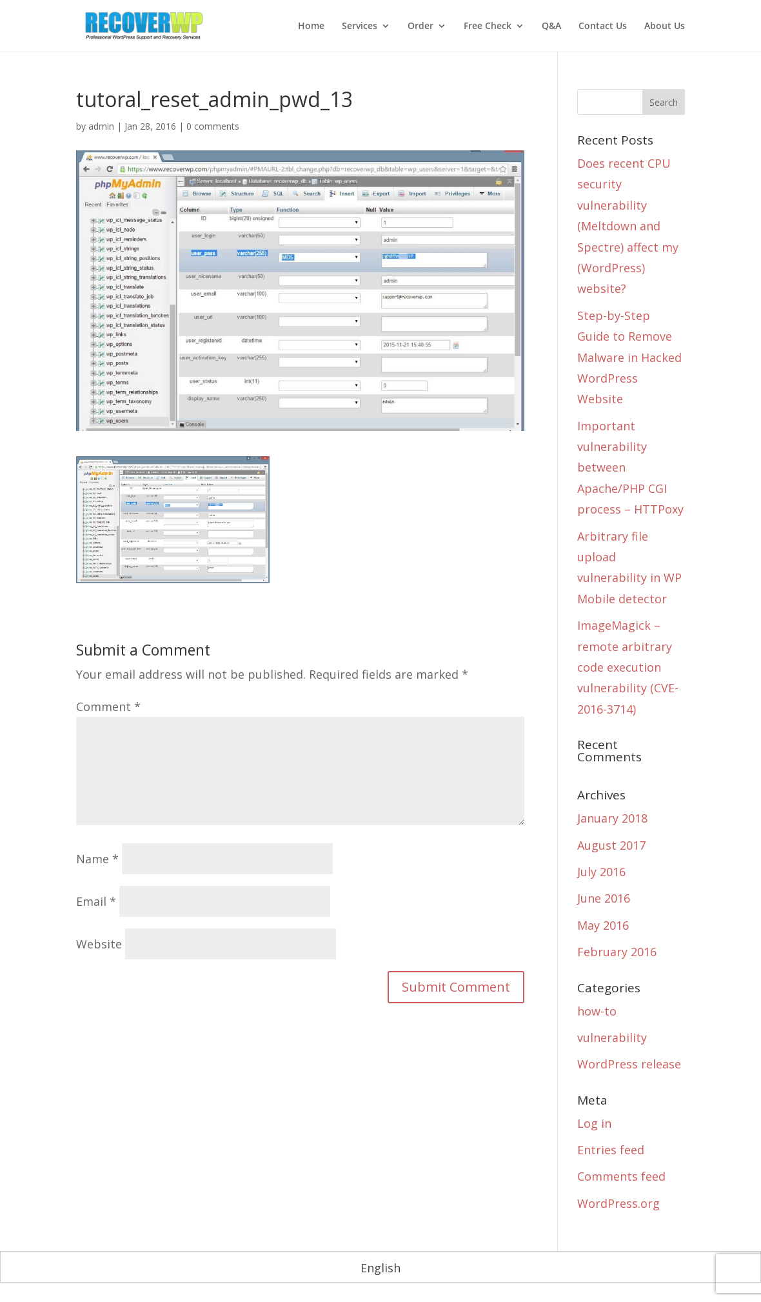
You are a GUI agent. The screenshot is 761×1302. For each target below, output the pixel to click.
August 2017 (611, 845)
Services (359, 26)
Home (311, 26)
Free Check (487, 26)
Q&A (551, 26)
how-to (597, 1011)
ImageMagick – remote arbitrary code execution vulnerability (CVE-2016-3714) (627, 667)
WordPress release (629, 1064)
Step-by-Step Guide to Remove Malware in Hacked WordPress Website (629, 357)
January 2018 (612, 818)
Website (99, 944)
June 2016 (603, 898)
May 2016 (603, 925)
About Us (664, 26)
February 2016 (617, 951)
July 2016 (601, 871)
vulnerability (612, 1037)
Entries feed (610, 1149)
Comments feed (621, 1176)
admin (101, 126)
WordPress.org (618, 1203)
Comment (108, 706)
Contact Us (602, 26)
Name (97, 858)
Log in (594, 1123)
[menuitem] (380, 1267)
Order (420, 26)
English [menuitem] (380, 1268)
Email (96, 901)
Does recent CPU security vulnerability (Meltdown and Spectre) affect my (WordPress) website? (627, 225)
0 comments (212, 126)
